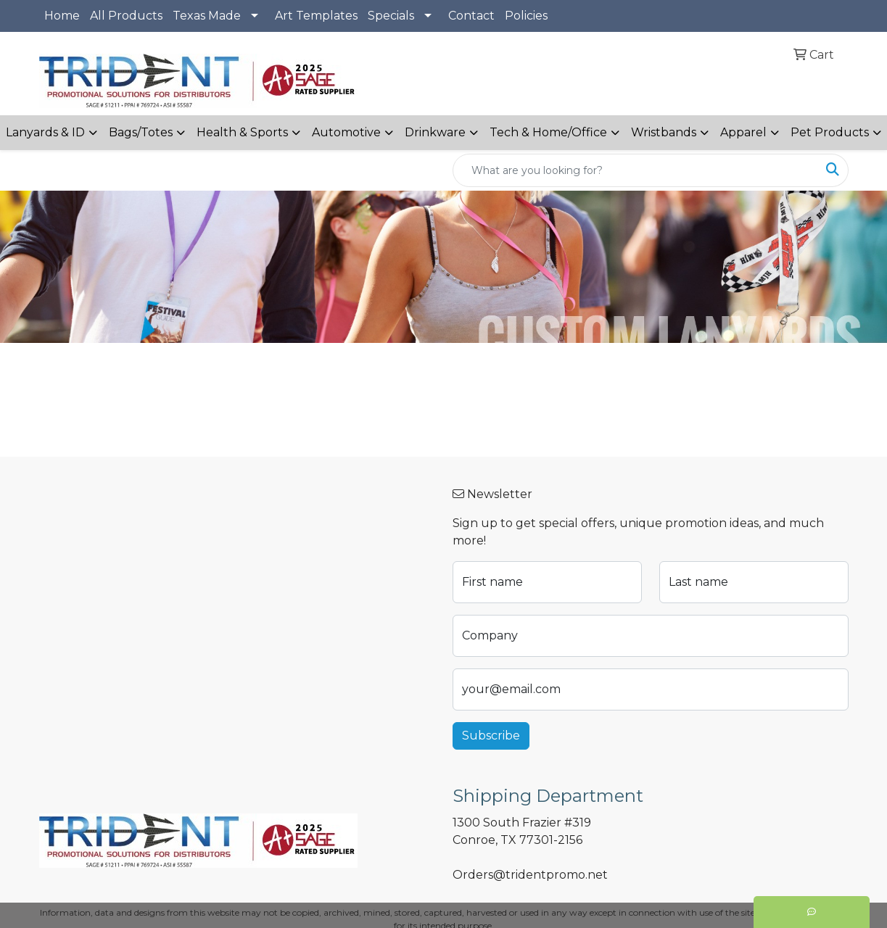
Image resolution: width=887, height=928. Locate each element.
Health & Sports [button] (242, 132)
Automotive (346, 132)
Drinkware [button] (435, 132)
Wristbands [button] (663, 132)
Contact (471, 15)
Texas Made (207, 15)
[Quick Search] (635, 170)
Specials (391, 15)
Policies (526, 15)
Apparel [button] (743, 132)
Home (62, 15)
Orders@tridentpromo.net (530, 875)
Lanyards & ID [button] (45, 132)
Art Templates (316, 15)
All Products (126, 15)
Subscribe (491, 735)
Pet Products (830, 132)
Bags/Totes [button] (141, 132)
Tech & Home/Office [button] (548, 132)
